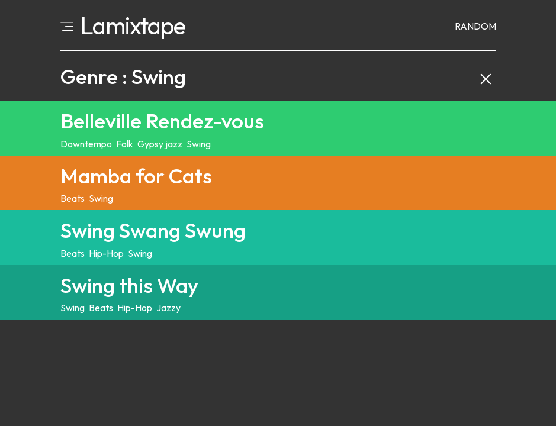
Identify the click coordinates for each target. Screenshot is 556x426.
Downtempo (86, 144)
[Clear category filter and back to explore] (485, 76)
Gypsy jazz (159, 144)
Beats (72, 198)
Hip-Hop (106, 253)
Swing (199, 144)
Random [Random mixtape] (475, 26)
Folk (124, 144)
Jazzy (168, 308)
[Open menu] (66, 25)
